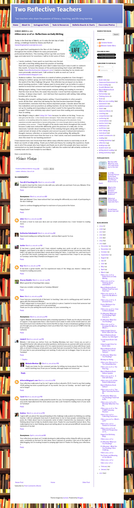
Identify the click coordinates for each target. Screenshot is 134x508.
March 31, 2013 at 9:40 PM (33, 397)
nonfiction (102, 128)
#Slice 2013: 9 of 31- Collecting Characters (109, 415)
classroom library (105, 111)
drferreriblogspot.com (29, 380)
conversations (104, 121)
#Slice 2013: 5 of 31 (107, 439)
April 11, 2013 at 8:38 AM (38, 435)
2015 (101, 238)
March (103, 272)
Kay (21, 266)
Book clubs (103, 80)
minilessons (103, 126)
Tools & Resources (60, 25)
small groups (103, 145)
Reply (22, 190)
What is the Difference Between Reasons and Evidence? (112, 191)
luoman (65, 498)
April (103, 269)
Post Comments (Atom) (32, 486)
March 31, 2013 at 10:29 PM (36, 413)
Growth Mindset (104, 87)
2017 (101, 232)
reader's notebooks (106, 135)
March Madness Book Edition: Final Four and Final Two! (109, 289)
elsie (22, 219)
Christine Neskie (106, 43)
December (105, 246)
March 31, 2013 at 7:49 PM (35, 339)
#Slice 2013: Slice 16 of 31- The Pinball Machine (109, 363)
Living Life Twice (46, 115)
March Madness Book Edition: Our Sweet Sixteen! (108, 350)
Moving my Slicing (107, 360)
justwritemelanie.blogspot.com (30, 75)
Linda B (23, 339)
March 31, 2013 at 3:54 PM (41, 280)
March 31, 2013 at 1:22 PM (34, 246)
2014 (101, 241)
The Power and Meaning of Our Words (109, 456)
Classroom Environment (107, 82)
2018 (101, 229)
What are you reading (106, 101)
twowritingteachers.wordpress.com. (28, 45)
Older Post (86, 482)
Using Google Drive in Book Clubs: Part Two (109, 331)
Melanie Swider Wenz (108, 46)
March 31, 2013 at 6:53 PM (38, 317)
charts (101, 109)
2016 (101, 235)
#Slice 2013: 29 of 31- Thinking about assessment (108, 283)
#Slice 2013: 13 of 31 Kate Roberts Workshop (109, 381)
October (104, 252)
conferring (102, 118)
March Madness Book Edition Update (108, 372)
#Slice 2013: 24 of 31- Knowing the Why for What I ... (109, 326)
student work (103, 148)
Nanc (22, 296)
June (103, 264)
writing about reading (106, 150)
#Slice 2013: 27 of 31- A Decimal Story (108, 301)
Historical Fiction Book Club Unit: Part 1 (113, 200)
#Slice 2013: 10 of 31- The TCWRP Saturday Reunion (109, 410)
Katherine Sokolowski (28, 233)
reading (101, 138)
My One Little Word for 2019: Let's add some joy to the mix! (113, 164)
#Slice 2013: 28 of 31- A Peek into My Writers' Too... (109, 295)
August (103, 258)
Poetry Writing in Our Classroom (108, 305)
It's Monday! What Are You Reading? (108, 321)
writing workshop (105, 153)
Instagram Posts (41, 25)
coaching (102, 114)
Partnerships (103, 94)
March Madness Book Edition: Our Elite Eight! (109, 336)
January (104, 469)
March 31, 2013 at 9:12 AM (38, 197)
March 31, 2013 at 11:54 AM (46, 233)
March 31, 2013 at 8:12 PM (50, 363)
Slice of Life (30, 171)
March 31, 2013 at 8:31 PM (46, 380)
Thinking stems (104, 96)
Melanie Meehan (32, 363)
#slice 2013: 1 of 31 (107, 463)
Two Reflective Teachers (48, 10)
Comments (103, 70)
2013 (101, 244)
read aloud (102, 133)
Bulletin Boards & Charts (83, 25)
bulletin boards (104, 106)
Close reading (103, 85)
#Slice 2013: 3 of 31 (107, 453)
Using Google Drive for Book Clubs (109, 345)
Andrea (23, 413)
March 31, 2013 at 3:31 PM (32, 266)
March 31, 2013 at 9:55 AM (33, 219)
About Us (26, 25)
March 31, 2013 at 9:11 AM (46, 182)
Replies (24, 359)
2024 (101, 226)
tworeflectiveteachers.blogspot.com (38, 70)
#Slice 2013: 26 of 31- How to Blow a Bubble (109, 310)
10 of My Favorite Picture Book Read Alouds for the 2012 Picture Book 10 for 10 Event (109, 178)
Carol (22, 397)
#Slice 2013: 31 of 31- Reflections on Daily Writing (108, 276)
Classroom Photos (106, 25)
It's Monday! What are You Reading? (108, 443)
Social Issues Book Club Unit (113, 210)
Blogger (80, 498)
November (105, 249)
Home (15, 25)
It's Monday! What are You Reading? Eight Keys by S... (108, 315)
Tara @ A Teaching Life (29, 182)
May (102, 267)
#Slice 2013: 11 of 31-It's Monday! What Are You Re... (110, 404)
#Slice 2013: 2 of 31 (107, 460)
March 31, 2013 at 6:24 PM (33, 296)
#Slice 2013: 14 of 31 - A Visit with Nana (108, 377)
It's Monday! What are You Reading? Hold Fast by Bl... (110, 397)
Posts (101, 67)
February (104, 466)
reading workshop (105, 140)
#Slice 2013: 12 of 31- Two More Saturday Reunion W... (110, 391)
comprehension (104, 116)
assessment (103, 104)
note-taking (103, 131)
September (105, 255)
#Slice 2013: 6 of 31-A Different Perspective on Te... (109, 430)
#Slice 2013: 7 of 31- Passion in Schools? (108, 425)
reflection (23, 171)
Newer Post (19, 482)
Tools (101, 99)
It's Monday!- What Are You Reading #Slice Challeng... (109, 448)
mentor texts (103, 123)
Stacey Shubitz (26, 280)
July (102, 261)
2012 (101, 473)
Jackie (22, 246)
